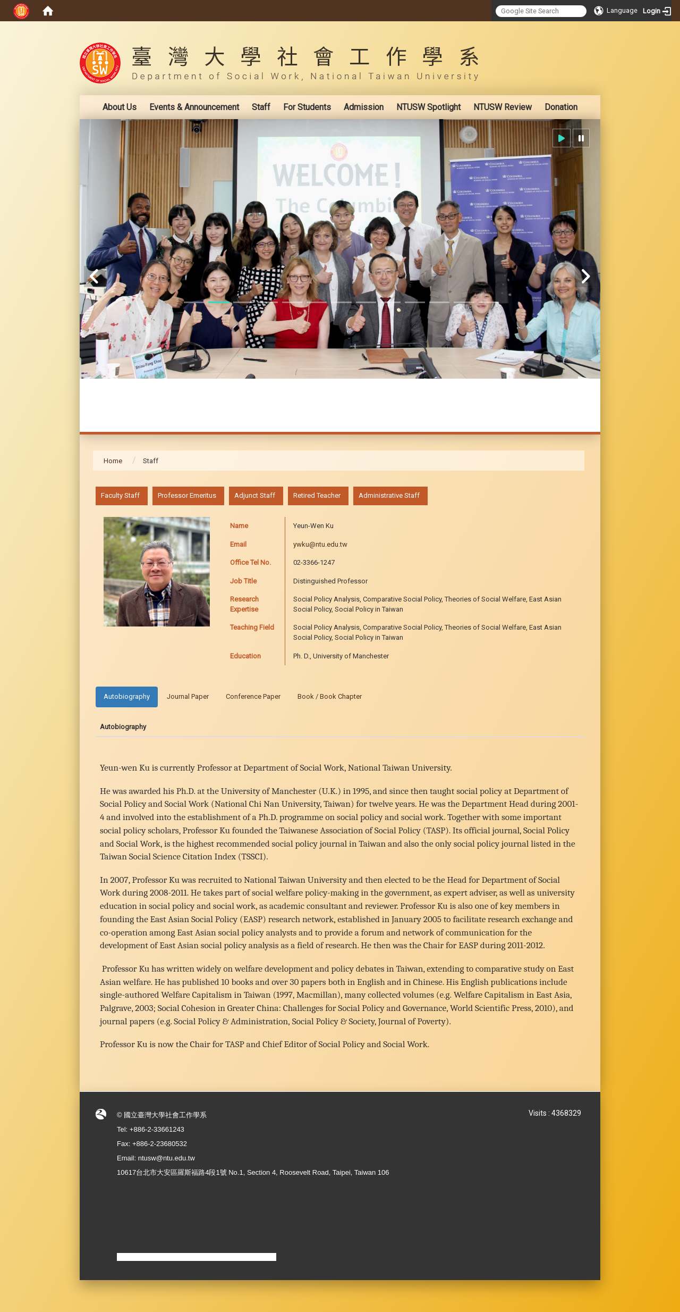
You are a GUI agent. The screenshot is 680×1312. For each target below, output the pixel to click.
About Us (120, 107)
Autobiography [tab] (127, 696)
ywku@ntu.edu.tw (320, 544)
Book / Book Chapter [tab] (330, 696)
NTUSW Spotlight (428, 107)
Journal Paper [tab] (188, 696)
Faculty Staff (120, 495)
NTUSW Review (502, 107)
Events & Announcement (194, 107)
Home (113, 461)
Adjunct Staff (254, 495)
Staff (261, 107)
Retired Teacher (317, 495)
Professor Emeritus (187, 495)
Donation (561, 107)
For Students (307, 107)
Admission (364, 107)
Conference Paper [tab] (253, 696)
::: (578, 29)
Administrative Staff (389, 495)
